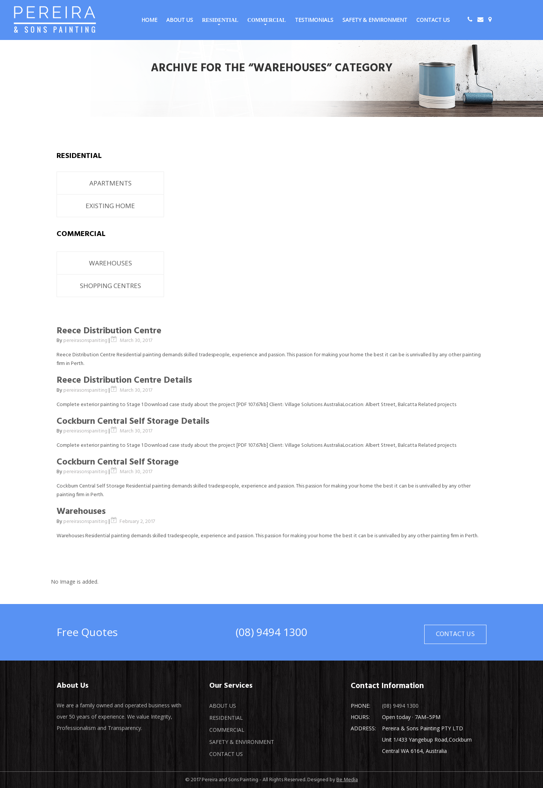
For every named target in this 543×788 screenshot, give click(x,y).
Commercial (266, 20)
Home (149, 19)
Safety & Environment (374, 19)
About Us (179, 19)
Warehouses (81, 511)
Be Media (347, 780)
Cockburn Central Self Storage (118, 462)
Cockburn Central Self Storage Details (133, 421)
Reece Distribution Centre (109, 331)
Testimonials (314, 19)
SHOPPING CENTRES (110, 285)
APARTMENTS (110, 183)
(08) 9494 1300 (271, 632)
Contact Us (433, 19)
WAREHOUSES (110, 263)
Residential (220, 20)
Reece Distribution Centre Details (124, 380)
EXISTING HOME (110, 205)
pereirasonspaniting (85, 340)
